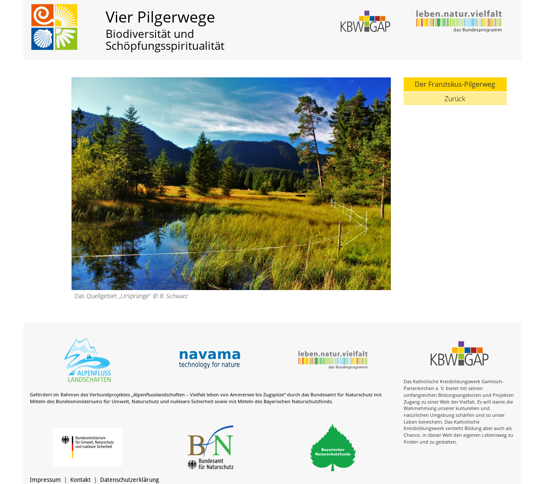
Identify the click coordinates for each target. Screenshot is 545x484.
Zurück (455, 98)
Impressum (45, 479)
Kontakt (80, 479)
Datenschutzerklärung (129, 479)
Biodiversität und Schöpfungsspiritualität (165, 40)
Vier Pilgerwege (160, 16)
